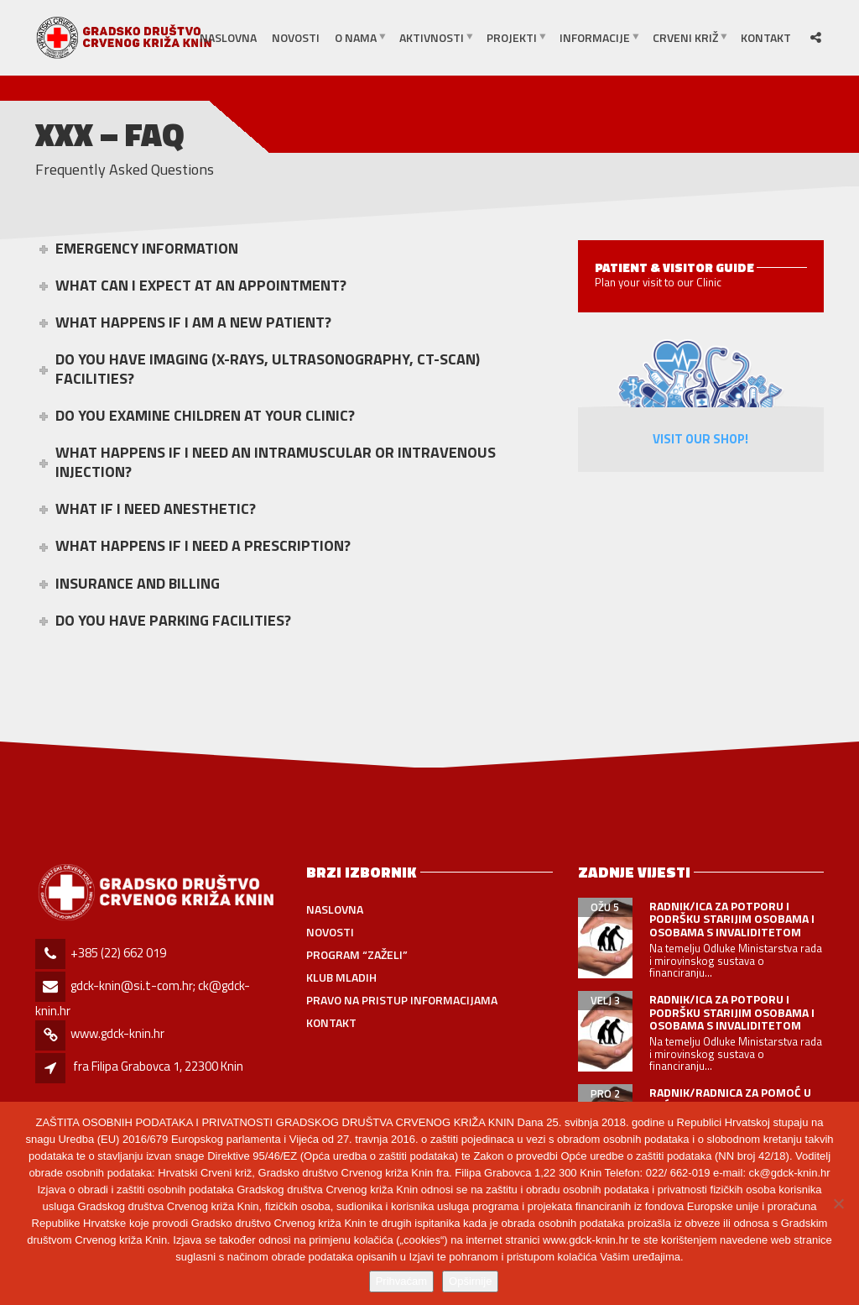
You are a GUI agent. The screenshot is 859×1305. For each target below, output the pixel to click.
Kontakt (766, 37)
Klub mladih (341, 977)
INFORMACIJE (595, 37)
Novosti (296, 37)
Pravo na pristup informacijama (401, 1000)
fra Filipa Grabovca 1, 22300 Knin (158, 1066)
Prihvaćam (401, 1281)
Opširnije (470, 1281)
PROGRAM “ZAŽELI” (357, 954)
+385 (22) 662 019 (118, 952)
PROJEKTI (512, 37)
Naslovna (228, 37)
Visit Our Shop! (700, 438)
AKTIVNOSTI (431, 37)
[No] (838, 1203)
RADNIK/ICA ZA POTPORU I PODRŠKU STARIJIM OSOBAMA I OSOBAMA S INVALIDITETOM (732, 919)
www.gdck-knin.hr (117, 1033)
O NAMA (356, 37)
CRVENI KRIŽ (685, 37)
